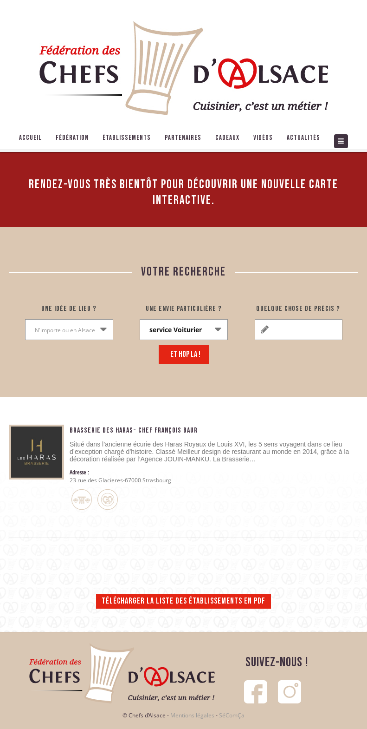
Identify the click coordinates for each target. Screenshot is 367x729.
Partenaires (183, 137)
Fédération (72, 137)
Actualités (303, 137)
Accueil (30, 137)
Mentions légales (192, 715)
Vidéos (263, 137)
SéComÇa (232, 715)
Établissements (127, 137)
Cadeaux (227, 137)
